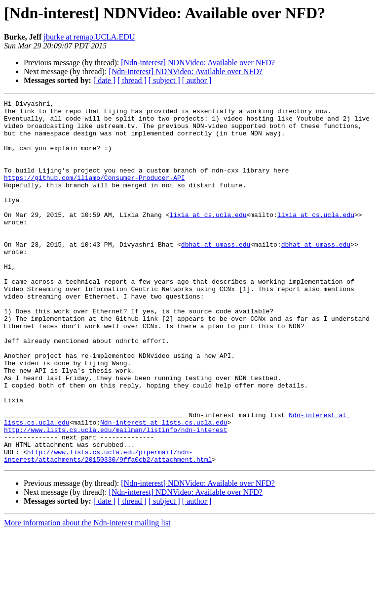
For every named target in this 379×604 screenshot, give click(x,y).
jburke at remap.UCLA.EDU (89, 37)
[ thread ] (132, 80)
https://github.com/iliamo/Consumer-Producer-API (94, 193)
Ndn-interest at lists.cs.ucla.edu (163, 487)
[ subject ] (164, 80)
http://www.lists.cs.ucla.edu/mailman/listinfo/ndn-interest (115, 496)
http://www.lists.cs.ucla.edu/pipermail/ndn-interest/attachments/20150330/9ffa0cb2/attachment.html (108, 527)
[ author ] (197, 80)
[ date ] (104, 80)
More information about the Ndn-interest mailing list (87, 595)
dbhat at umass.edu (215, 273)
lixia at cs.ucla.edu (207, 238)
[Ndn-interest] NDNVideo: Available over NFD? (198, 62)
